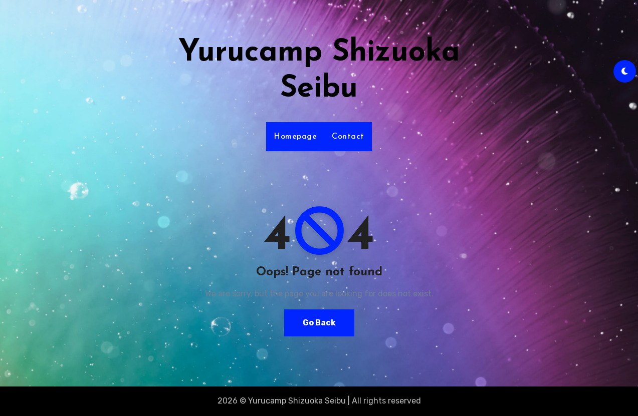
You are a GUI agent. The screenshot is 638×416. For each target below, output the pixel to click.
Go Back (319, 322)
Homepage (295, 137)
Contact (348, 137)
